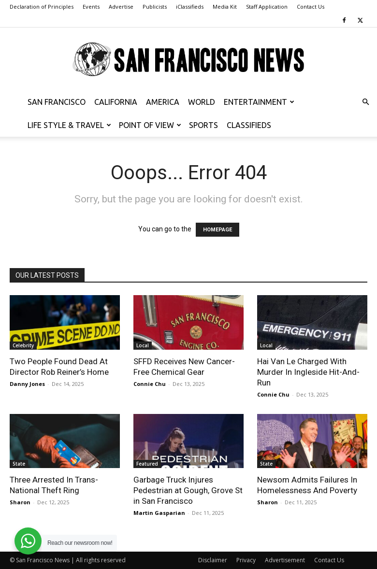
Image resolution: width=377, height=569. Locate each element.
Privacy (246, 560)
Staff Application (267, 6)
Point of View (150, 125)
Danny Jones (27, 383)
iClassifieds (189, 6)
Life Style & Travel (69, 125)
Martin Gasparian (159, 512)
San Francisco (57, 102)
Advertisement (285, 560)
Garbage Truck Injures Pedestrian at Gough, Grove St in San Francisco (188, 490)
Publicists (155, 6)
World (201, 102)
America (162, 102)
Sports (203, 125)
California (115, 102)
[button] (365, 102)
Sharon (20, 502)
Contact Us (310, 6)
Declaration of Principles (41, 6)
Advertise (121, 6)
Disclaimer (212, 560)
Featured (147, 463)
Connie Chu (149, 383)
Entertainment (259, 102)
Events (91, 6)
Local (142, 345)
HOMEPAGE (217, 230)
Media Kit (225, 6)
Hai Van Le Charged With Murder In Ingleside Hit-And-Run (308, 371)
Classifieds (249, 125)
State (19, 463)
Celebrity (23, 345)
